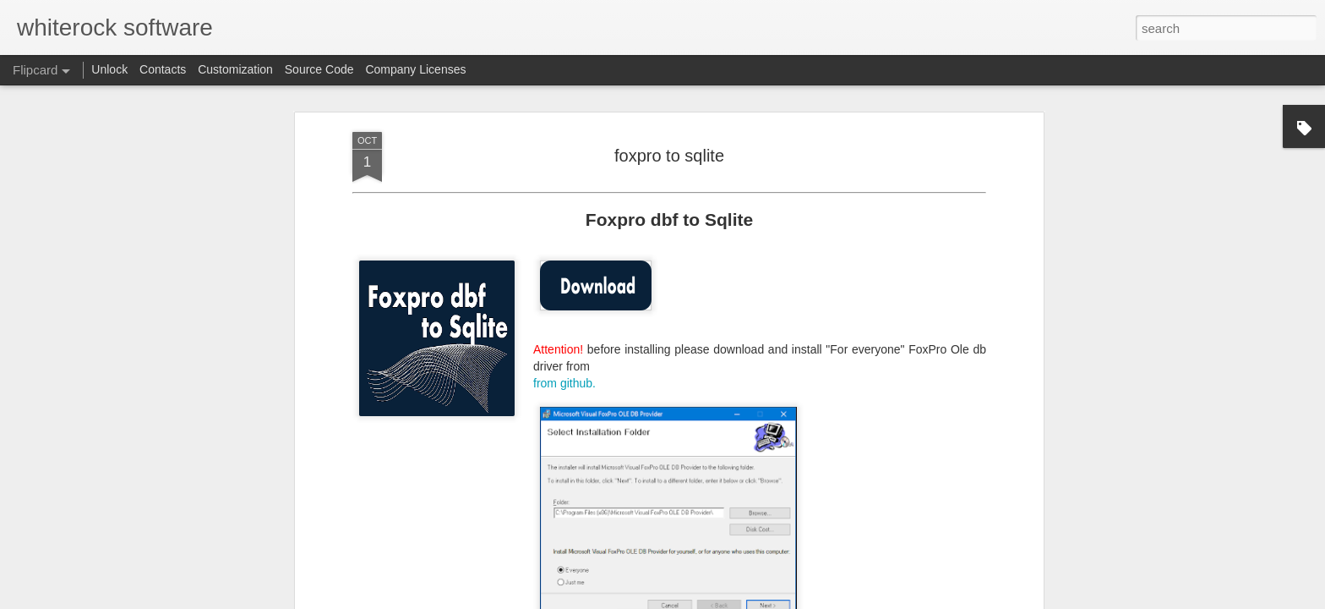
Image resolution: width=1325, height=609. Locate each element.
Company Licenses (415, 69)
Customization (235, 69)
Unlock (109, 69)
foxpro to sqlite (669, 154)
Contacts (162, 69)
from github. (564, 382)
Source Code (319, 69)
